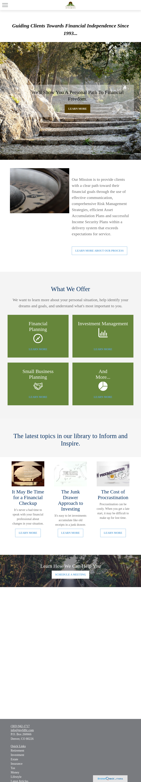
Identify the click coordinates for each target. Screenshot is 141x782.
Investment (17, 755)
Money (15, 772)
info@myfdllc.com (22, 730)
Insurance (17, 763)
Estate (14, 759)
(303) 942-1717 (20, 726)
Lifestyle (16, 776)
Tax (13, 768)
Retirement (17, 750)
